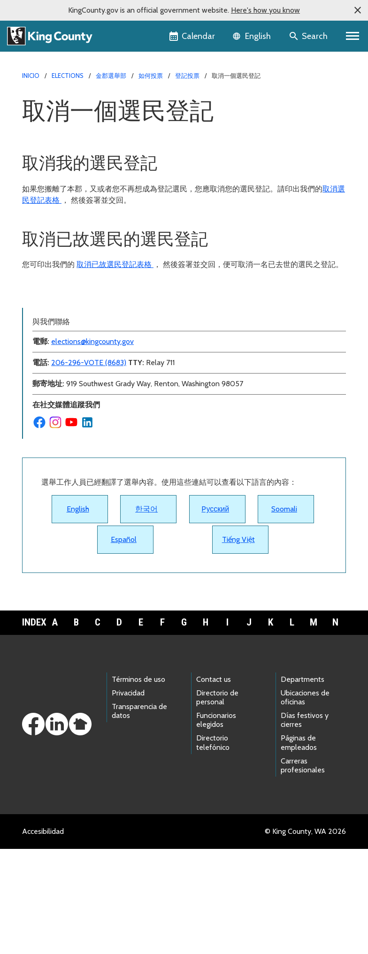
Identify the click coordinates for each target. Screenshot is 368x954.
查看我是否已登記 (58, 356)
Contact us (213, 784)
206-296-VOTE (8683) (88, 467)
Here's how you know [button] (265, 10)
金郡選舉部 (111, 75)
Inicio (30, 75)
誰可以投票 (46, 386)
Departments (302, 784)
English (78, 614)
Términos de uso (138, 784)
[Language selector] (253, 36)
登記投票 (187, 75)
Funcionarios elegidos (216, 825)
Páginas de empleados (299, 847)
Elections (68, 75)
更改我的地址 (50, 311)
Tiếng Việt (238, 644)
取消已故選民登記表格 (115, 264)
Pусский (215, 614)
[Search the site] (309, 36)
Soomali (284, 614)
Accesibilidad (43, 936)
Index (33, 727)
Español (124, 644)
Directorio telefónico (213, 847)
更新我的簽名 (50, 371)
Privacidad (128, 798)
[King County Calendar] (193, 36)
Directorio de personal (217, 802)
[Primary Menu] (352, 36)
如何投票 (150, 75)
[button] (357, 10)
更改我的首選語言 (58, 326)
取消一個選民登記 (58, 296)
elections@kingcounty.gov (92, 446)
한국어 (146, 614)
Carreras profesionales (303, 870)
